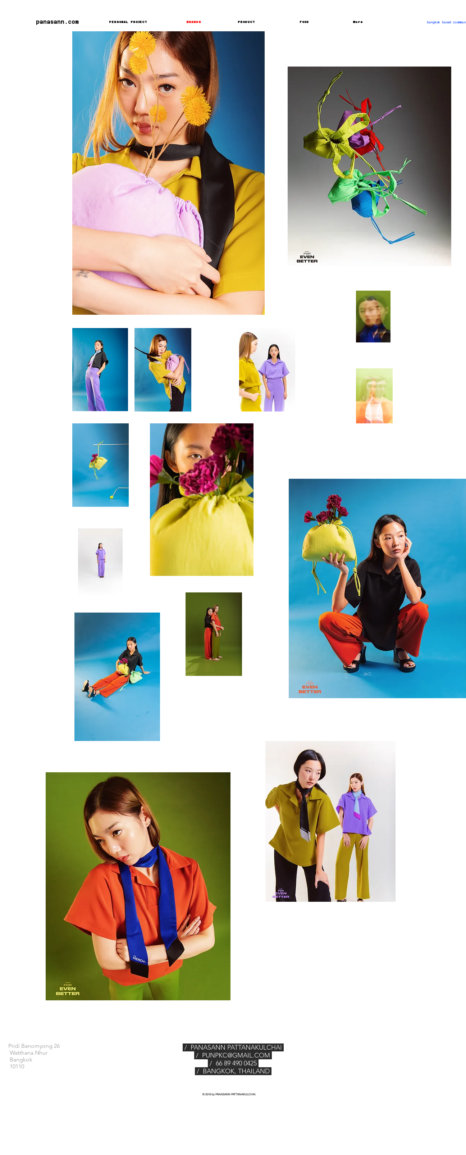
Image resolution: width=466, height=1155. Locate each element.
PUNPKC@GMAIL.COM (236, 1055)
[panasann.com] (53, 21)
